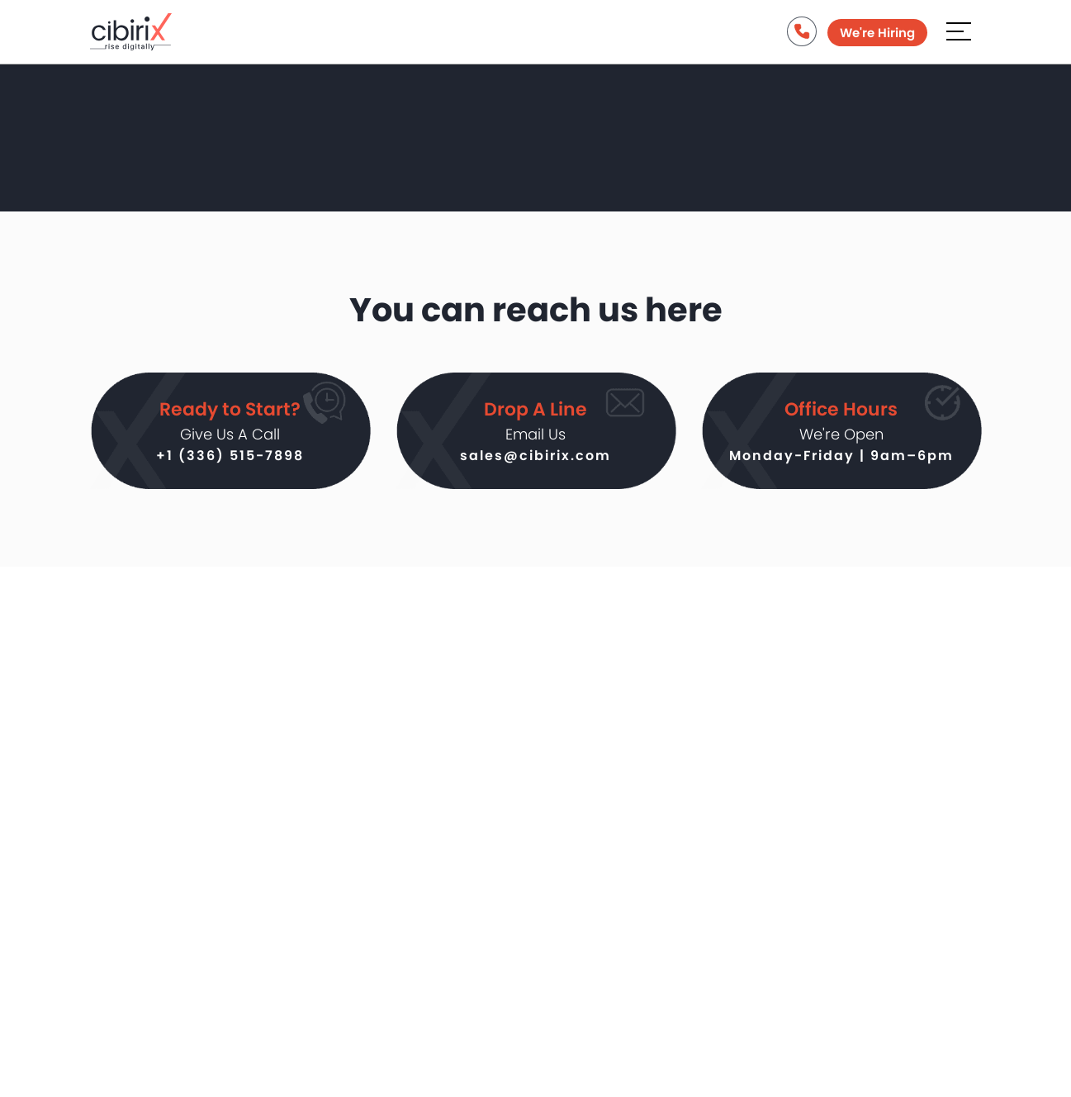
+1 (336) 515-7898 (230, 459)
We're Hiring (875, 36)
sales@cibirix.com (535, 459)
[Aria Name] (958, 34)
